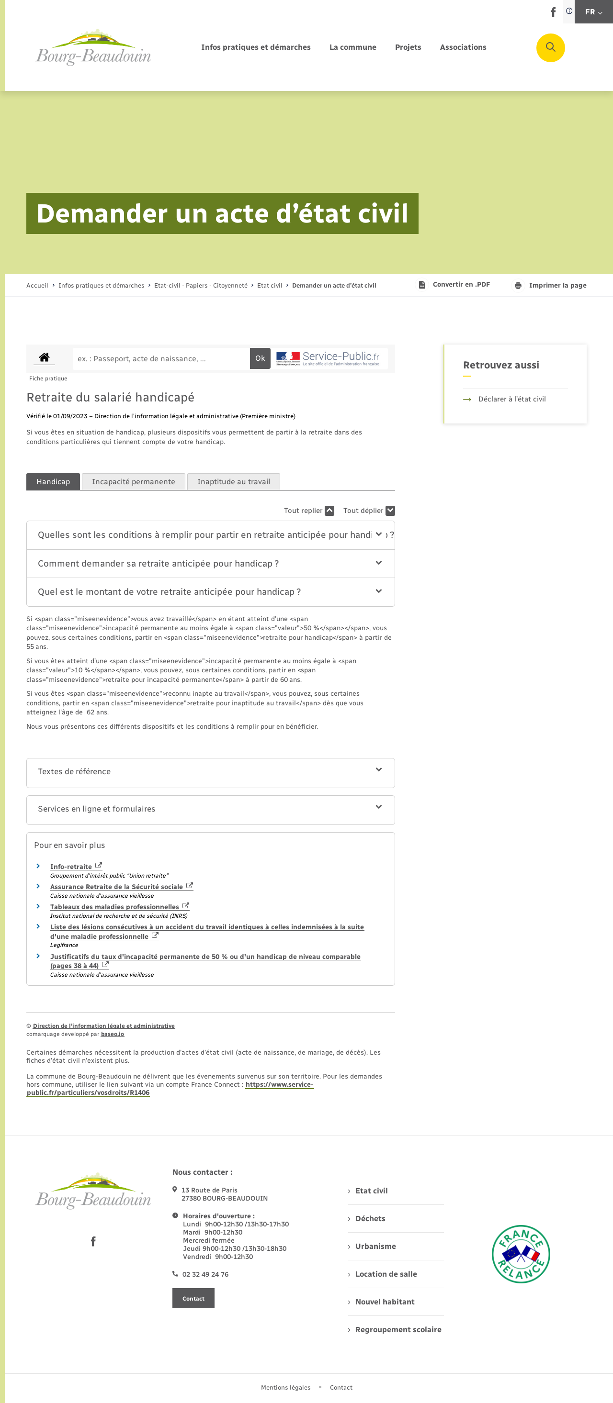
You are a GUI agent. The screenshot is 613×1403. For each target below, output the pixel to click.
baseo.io (112, 1034)
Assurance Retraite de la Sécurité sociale (121, 887)
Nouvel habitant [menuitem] (381, 1301)
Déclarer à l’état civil (504, 399)
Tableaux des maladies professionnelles (119, 907)
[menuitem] (256, 47)
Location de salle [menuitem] (382, 1274)
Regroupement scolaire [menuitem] (395, 1329)
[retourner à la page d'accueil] (93, 48)
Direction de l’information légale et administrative (104, 1026)
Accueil (37, 285)
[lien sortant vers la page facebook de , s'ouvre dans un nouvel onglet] (553, 15)
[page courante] (334, 285)
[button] (211, 535)
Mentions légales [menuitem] (286, 1387)
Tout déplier (369, 511)
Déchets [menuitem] (367, 1218)
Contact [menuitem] (341, 1387)
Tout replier (309, 511)
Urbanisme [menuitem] (372, 1246)
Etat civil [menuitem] (368, 1190)
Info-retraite (76, 867)
